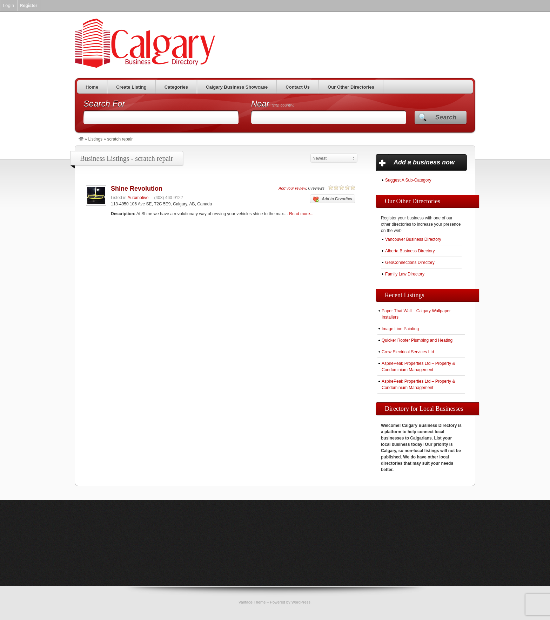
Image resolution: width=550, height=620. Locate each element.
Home (92, 87)
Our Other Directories (351, 87)
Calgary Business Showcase (237, 87)
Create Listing (131, 87)
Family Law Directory (404, 274)
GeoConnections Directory (410, 262)
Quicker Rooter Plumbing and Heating (417, 340)
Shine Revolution (136, 188)
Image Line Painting (400, 328)
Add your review (292, 188)
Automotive (137, 197)
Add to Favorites (332, 199)
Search (445, 117)
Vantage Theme (252, 602)
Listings (95, 139)
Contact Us (298, 87)
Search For (104, 103)
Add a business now (424, 162)
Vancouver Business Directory (413, 239)
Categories (176, 87)
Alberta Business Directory (410, 250)
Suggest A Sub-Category (408, 180)
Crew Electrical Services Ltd (408, 351)
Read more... (301, 213)
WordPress (300, 602)
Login (8, 5)
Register (28, 5)
